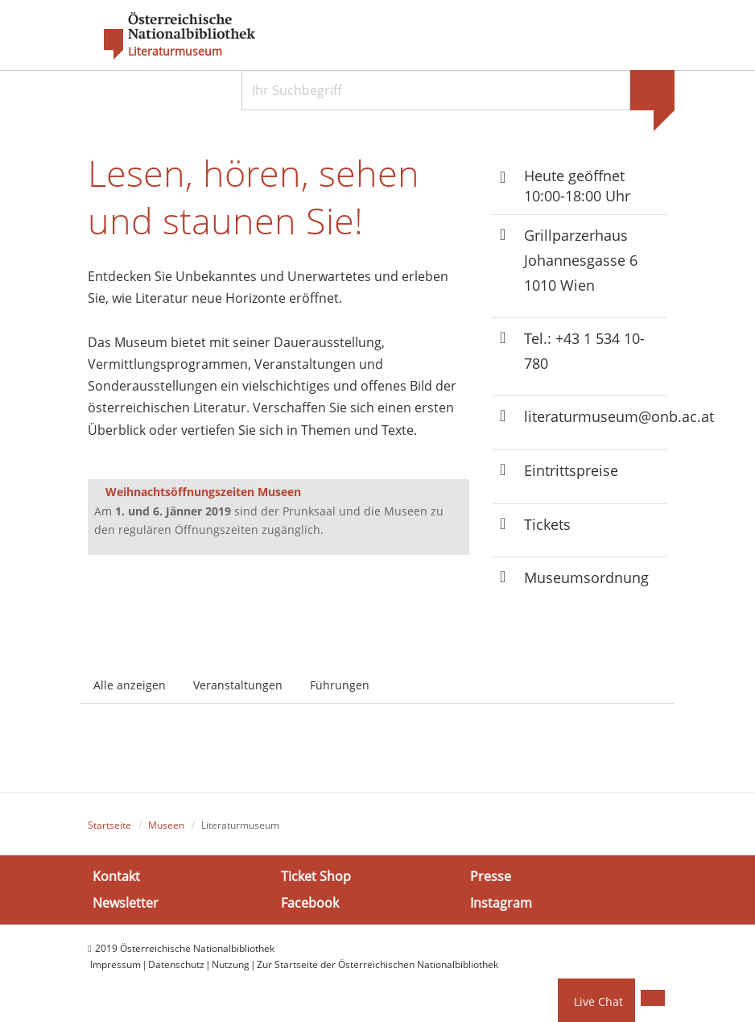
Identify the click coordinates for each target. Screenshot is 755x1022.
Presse (490, 876)
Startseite (109, 825)
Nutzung (231, 964)
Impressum (115, 964)
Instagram (501, 903)
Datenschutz (176, 964)
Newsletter (126, 903)
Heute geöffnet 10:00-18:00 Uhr (577, 185)
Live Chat (598, 1001)
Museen (166, 825)
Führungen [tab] (339, 685)
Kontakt (116, 876)
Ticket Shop (316, 876)
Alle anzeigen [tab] (129, 685)
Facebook (310, 903)
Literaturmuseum (175, 51)
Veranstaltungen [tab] (238, 685)
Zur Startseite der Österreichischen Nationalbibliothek (377, 964)
